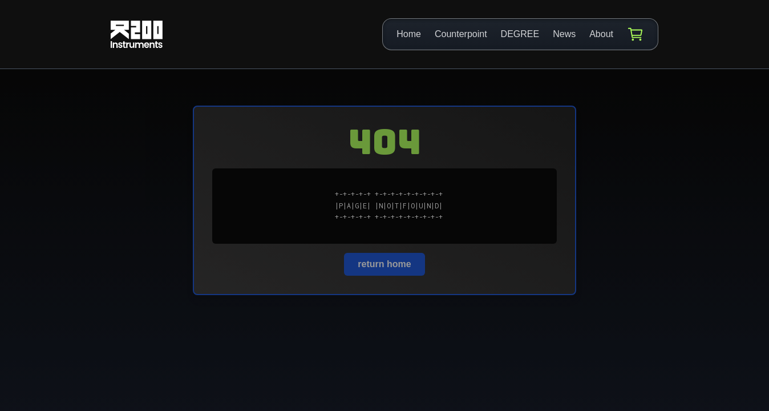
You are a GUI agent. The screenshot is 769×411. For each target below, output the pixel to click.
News (564, 34)
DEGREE (520, 34)
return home (384, 264)
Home (408, 34)
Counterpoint (461, 34)
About (601, 34)
